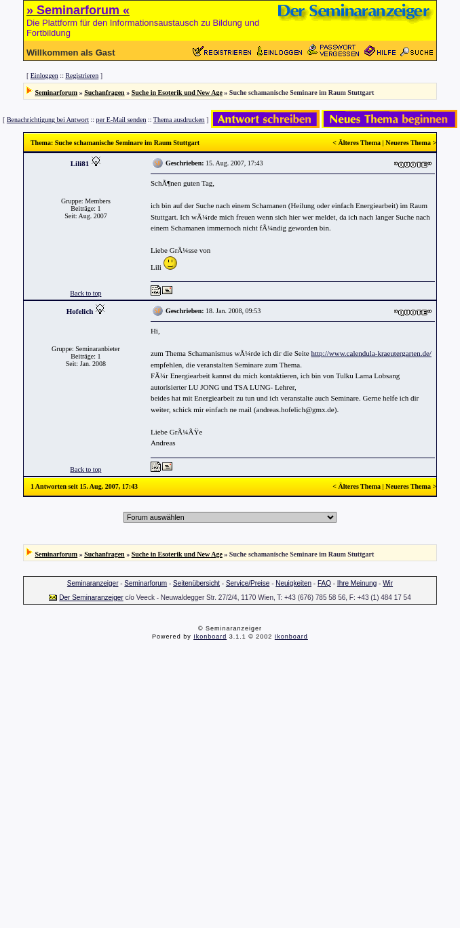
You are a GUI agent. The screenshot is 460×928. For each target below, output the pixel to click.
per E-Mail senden (121, 119)
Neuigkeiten (293, 583)
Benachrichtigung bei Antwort (48, 119)
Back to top (85, 293)
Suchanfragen (104, 92)
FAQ (324, 583)
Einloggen (44, 75)
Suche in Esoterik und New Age (177, 92)
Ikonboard (210, 636)
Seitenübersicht (196, 583)
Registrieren (81, 75)
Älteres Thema (359, 142)
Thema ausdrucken (179, 119)
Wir (388, 583)
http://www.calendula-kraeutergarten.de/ (371, 353)
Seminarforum (56, 92)
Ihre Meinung (357, 583)
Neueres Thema (408, 142)
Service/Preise (247, 583)
